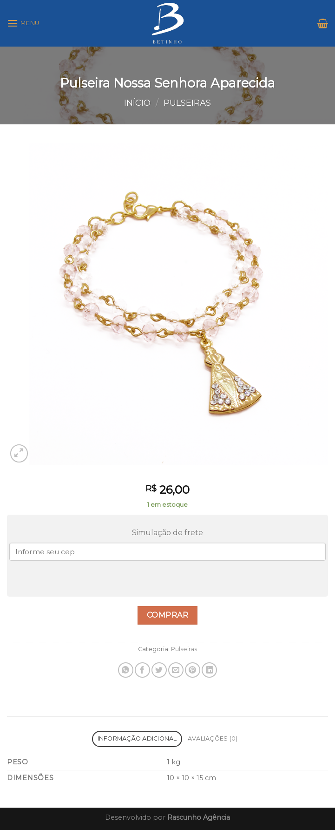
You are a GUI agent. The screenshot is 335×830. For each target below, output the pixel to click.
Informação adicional (137, 738)
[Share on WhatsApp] (125, 670)
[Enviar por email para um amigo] (176, 670)
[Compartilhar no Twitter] (159, 670)
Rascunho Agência (198, 817)
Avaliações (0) (213, 738)
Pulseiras (187, 102)
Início (137, 102)
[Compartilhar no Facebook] (142, 670)
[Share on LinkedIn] (209, 670)
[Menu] (23, 23)
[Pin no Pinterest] (192, 670)
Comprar (167, 615)
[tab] (137, 739)
